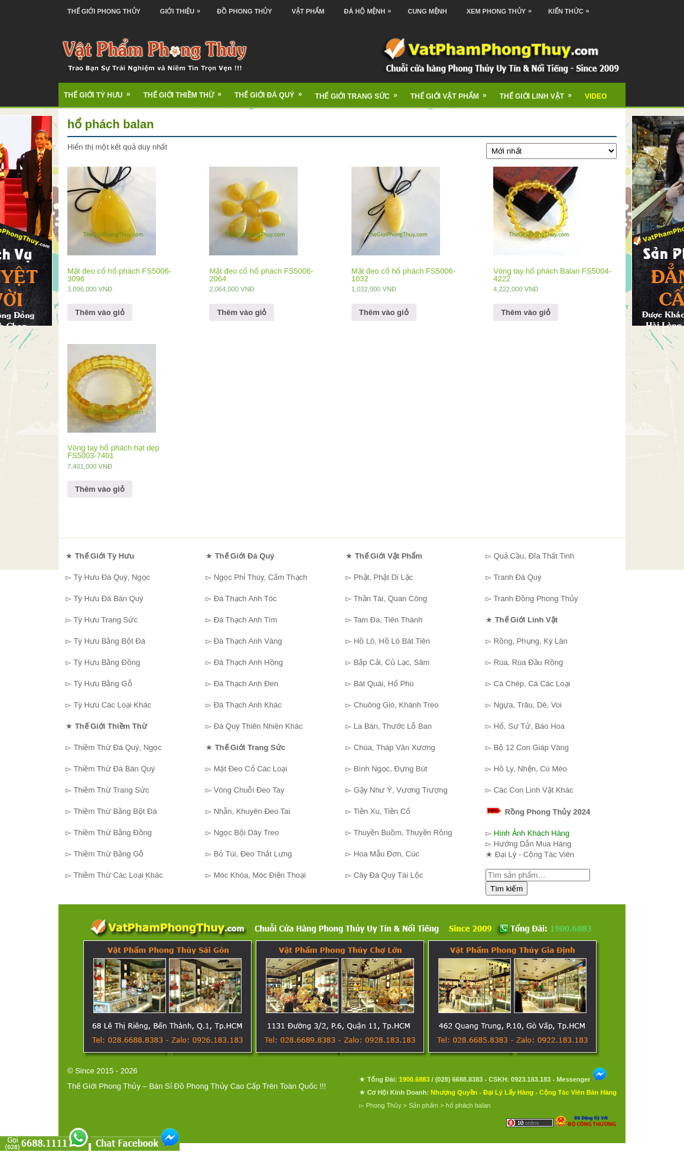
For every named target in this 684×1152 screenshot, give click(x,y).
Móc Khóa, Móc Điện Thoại (260, 875)
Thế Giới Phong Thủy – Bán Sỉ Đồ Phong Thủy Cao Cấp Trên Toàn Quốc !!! (196, 1086)
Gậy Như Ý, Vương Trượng (401, 790)
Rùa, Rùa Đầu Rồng (529, 662)
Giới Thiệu (183, 7)
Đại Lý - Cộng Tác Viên (534, 854)
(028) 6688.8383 (459, 1079)
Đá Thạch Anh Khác (248, 704)
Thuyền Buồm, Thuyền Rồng (402, 832)
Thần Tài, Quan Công (390, 598)
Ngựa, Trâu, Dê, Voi (528, 704)
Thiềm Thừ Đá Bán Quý (114, 768)
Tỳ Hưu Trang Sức (105, 619)
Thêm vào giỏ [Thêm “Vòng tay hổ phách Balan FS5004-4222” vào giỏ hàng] (526, 312)
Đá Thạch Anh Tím (246, 619)
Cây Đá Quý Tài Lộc (389, 875)
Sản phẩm (423, 1105)
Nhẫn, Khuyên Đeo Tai (252, 811)
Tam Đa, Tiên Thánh (387, 619)
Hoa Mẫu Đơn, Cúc (386, 853)
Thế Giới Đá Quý (272, 91)
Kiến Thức (571, 7)
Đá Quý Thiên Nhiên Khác (258, 726)
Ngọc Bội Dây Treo (246, 832)
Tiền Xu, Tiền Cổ (382, 811)
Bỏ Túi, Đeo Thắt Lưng (253, 853)
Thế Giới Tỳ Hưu (101, 91)
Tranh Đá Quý (517, 577)
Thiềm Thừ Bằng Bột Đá (115, 811)
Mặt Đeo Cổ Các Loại (251, 768)
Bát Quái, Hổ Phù (384, 683)
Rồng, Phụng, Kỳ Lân (531, 641)
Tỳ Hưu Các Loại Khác (112, 704)
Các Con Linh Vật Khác (534, 790)
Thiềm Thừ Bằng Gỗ (108, 853)
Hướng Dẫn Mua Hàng (533, 843)
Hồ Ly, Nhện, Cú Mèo (530, 768)
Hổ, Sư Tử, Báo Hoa (529, 726)
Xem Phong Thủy (502, 7)
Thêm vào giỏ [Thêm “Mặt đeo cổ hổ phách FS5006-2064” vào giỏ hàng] (241, 312)
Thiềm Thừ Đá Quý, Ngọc (117, 747)
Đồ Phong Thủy (244, 11)
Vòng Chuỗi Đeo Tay (249, 790)
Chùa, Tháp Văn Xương (394, 747)
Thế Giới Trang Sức (360, 92)
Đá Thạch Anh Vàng (248, 641)
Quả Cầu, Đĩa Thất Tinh (534, 555)
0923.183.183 (531, 1079)
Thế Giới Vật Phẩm (452, 92)
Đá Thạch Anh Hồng (248, 662)
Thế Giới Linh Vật (539, 92)
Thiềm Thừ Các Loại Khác (117, 875)
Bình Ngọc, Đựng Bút (391, 768)
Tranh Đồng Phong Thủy (535, 598)
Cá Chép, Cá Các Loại (532, 683)
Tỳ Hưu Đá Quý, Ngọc (111, 577)
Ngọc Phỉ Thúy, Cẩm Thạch (261, 577)
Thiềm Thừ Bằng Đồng (112, 832)
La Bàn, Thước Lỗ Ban (393, 726)
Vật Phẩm (308, 11)
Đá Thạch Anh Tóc (245, 598)
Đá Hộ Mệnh (370, 7)
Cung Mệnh (427, 11)
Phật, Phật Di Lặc (383, 577)
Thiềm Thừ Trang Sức (111, 790)
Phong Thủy (383, 1105)
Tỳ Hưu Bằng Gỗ (102, 683)
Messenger (581, 1079)
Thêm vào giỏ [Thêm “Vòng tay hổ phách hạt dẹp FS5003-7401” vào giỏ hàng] (100, 489)
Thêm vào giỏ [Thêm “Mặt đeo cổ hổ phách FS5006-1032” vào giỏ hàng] (384, 312)
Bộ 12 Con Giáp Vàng (531, 747)
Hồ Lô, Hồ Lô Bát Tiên (392, 641)
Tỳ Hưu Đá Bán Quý (108, 598)
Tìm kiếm (506, 888)
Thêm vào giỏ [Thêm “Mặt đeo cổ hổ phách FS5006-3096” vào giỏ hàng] (100, 312)
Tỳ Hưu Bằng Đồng (106, 662)
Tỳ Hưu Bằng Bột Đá (109, 641)
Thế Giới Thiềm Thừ (186, 91)
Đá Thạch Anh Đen (246, 683)
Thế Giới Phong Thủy (104, 11)
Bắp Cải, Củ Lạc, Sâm (392, 662)
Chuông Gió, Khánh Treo (396, 704)
